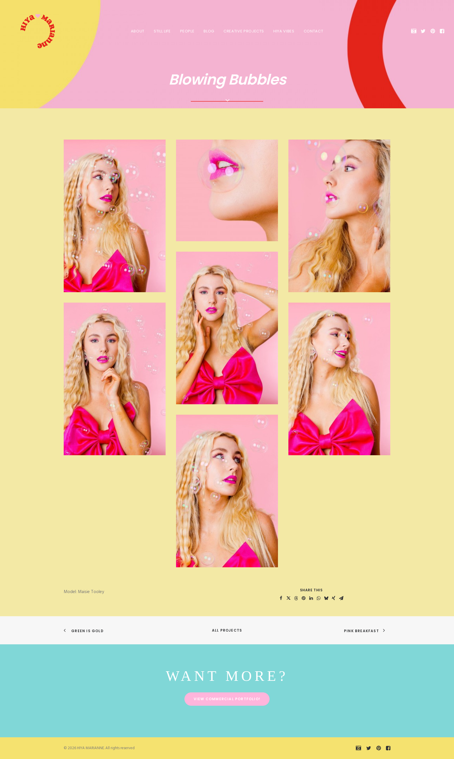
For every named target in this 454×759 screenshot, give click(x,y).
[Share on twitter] (288, 598)
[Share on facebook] (280, 598)
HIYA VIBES (283, 31)
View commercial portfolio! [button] (227, 698)
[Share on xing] (333, 598)
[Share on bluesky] (326, 598)
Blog (209, 31)
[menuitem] (138, 31)
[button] (414, 31)
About (137, 31)
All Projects (227, 630)
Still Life (162, 31)
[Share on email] (341, 598)
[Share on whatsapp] (318, 598)
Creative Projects (244, 31)
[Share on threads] (295, 598)
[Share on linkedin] (310, 598)
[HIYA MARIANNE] (33, 31)
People (187, 31)
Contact (313, 31)
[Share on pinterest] (303, 598)
